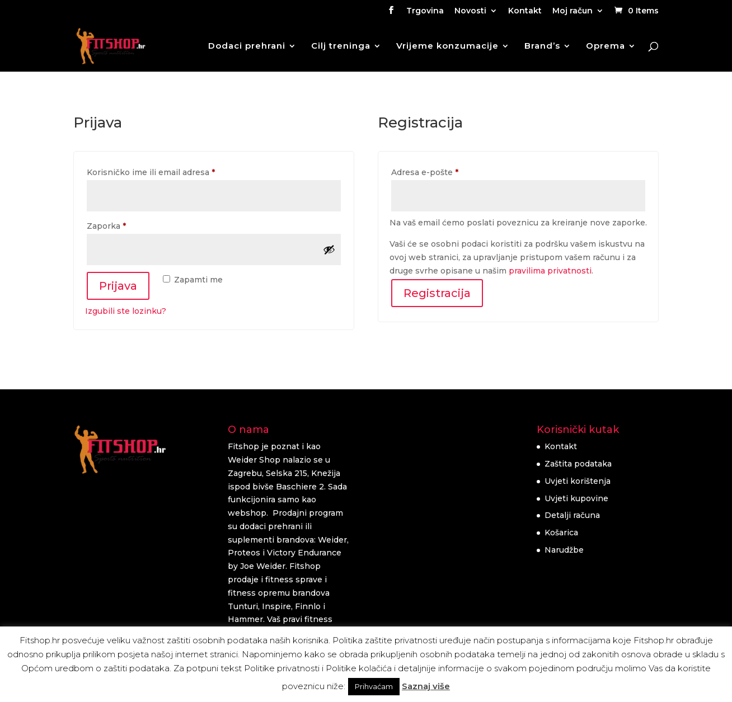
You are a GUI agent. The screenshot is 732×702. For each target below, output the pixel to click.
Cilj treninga (340, 46)
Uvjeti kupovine (576, 498)
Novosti (470, 11)
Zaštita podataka (578, 464)
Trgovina (425, 11)
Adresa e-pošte (445, 170)
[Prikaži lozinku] (329, 249)
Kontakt (525, 11)
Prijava (118, 286)
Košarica (561, 532)
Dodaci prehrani (246, 46)
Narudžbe (564, 550)
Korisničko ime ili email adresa (171, 170)
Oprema (605, 46)
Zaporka (127, 224)
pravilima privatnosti (550, 271)
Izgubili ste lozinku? (125, 311)
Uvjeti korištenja (578, 481)
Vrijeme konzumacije (447, 46)
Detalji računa (572, 515)
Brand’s (542, 46)
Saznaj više (426, 686)
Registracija (437, 293)
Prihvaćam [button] (374, 686)
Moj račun (572, 11)
